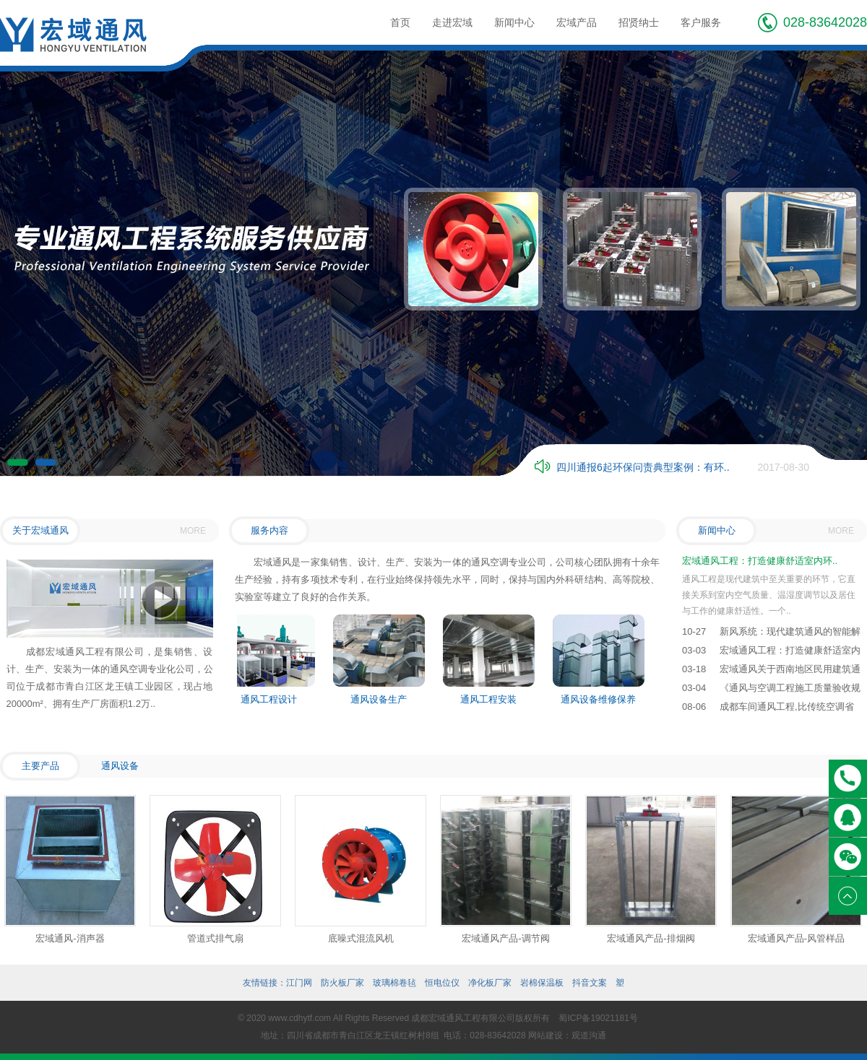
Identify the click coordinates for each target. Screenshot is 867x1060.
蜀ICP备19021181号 (597, 1018)
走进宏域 (452, 22)
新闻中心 (514, 22)
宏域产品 (576, 22)
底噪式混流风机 (361, 938)
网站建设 (545, 1035)
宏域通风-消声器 (69, 938)
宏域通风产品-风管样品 (796, 938)
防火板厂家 (342, 983)
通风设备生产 (381, 699)
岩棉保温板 (542, 983)
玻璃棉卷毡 (394, 983)
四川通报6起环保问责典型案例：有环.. (643, 467)
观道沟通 (588, 1035)
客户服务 (701, 22)
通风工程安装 (490, 699)
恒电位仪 (442, 983)
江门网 (299, 983)
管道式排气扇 (215, 938)
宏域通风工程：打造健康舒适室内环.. (759, 560)
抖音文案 (589, 983)
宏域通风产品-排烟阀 (650, 938)
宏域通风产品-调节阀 (505, 938)
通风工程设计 (271, 699)
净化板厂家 (490, 983)
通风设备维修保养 (600, 699)
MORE (193, 531)
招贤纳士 (638, 22)
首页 (400, 22)
